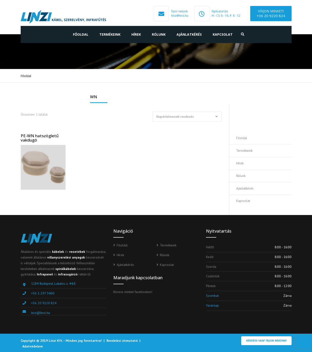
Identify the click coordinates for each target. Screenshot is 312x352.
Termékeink (109, 34)
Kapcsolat (223, 34)
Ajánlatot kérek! (264, 118)
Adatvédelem (32, 346)
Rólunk (159, 34)
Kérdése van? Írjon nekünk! (266, 340)
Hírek (136, 34)
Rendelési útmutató (122, 340)
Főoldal (80, 34)
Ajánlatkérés (189, 34)
